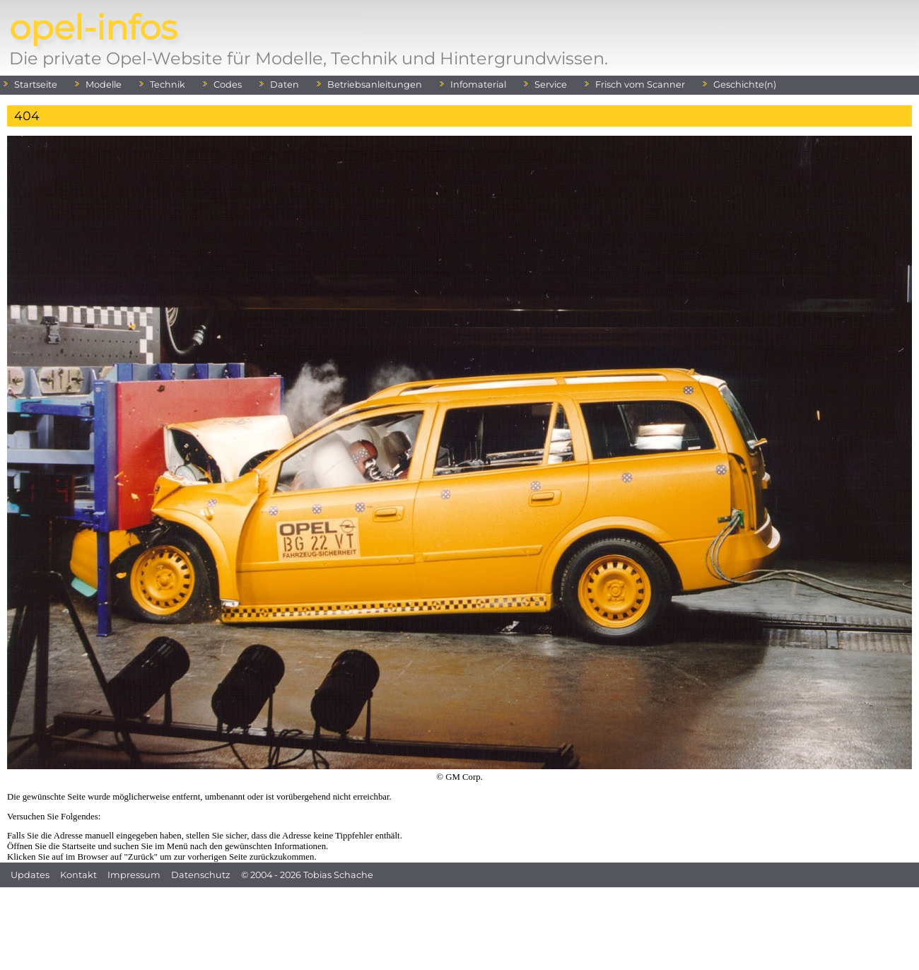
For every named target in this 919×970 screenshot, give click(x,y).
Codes (227, 84)
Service (550, 84)
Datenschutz (200, 875)
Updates (30, 875)
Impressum (133, 875)
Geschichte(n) (744, 84)
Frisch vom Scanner (640, 84)
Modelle (104, 84)
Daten (284, 84)
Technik (167, 84)
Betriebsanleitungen (374, 84)
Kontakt (78, 875)
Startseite (35, 84)
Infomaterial (478, 84)
